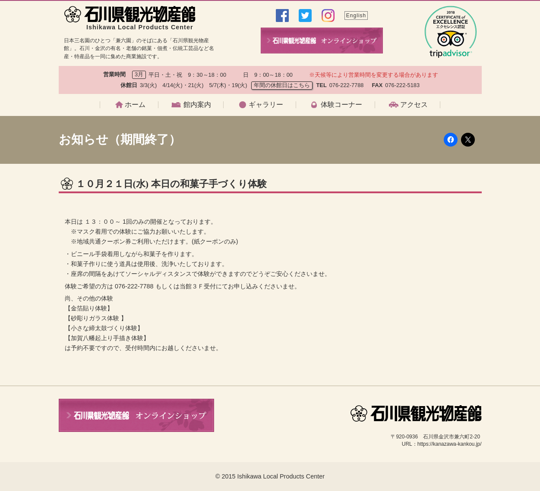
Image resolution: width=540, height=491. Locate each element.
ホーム (135, 104)
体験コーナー (341, 104)
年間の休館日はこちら (282, 85)
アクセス (414, 104)
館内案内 (197, 104)
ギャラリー (266, 104)
